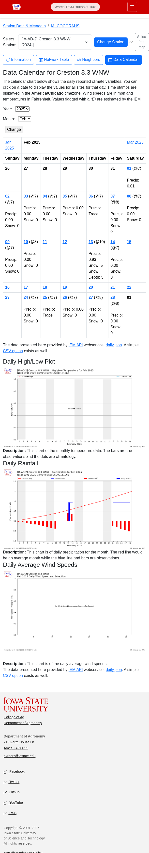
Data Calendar (123, 59)
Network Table (54, 59)
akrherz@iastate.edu (19, 756)
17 (26, 287)
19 (65, 287)
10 (26, 242)
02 (7, 196)
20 (91, 287)
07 (112, 196)
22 (129, 287)
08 (129, 196)
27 (91, 297)
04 (45, 196)
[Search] (75, 7)
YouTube (13, 803)
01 (129, 168)
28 (112, 297)
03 (26, 196)
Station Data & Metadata (24, 26)
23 (7, 297)
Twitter (11, 782)
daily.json (114, 345)
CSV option (13, 351)
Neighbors (88, 59)
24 (26, 297)
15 (129, 242)
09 (7, 242)
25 (45, 297)
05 (65, 196)
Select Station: (9, 42)
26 (65, 297)
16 (7, 287)
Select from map (142, 42)
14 (112, 242)
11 (45, 242)
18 (45, 287)
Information (18, 59)
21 (112, 287)
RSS (10, 813)
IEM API (76, 345)
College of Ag (14, 717)
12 (65, 242)
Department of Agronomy (23, 723)
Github (11, 792)
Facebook (14, 772)
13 (91, 242)
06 (91, 196)
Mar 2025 (135, 142)
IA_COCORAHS (65, 26)
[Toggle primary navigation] (132, 7)
